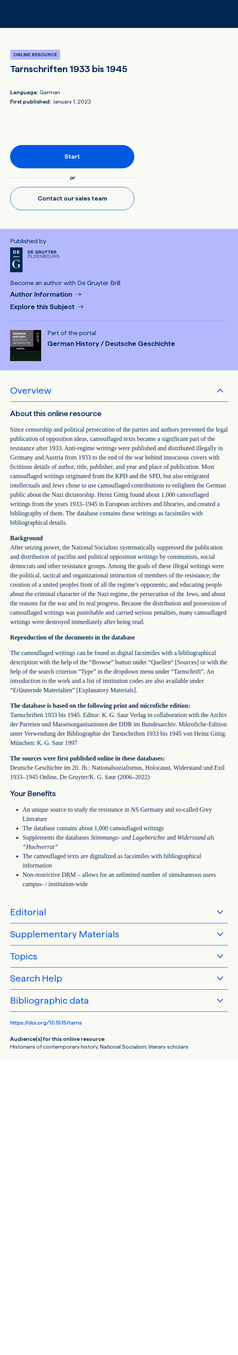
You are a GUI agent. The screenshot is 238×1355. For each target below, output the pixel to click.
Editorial (28, 912)
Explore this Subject (43, 307)
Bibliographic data (49, 1000)
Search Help (36, 978)
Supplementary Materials (64, 934)
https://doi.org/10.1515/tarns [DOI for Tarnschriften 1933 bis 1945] (46, 1023)
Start (72, 156)
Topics (23, 956)
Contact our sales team (72, 198)
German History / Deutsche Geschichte (111, 343)
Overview (30, 390)
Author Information (42, 294)
